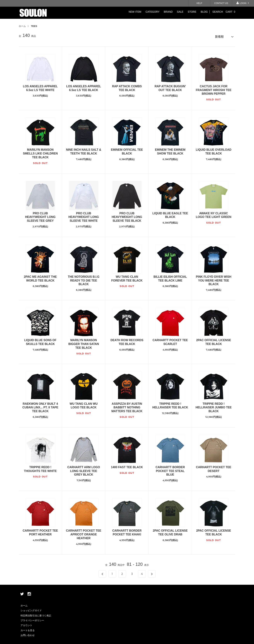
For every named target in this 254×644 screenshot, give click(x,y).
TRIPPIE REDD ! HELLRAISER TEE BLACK (170, 404)
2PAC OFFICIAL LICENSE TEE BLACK (213, 340)
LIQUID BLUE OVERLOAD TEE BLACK (213, 150)
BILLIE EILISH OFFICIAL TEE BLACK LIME (170, 277)
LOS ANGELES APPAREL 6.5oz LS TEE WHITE (40, 86)
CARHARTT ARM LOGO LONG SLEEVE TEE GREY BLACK (83, 469)
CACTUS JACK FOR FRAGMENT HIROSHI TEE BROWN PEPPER (213, 88)
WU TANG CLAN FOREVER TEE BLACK (127, 277)
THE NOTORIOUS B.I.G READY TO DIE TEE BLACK (83, 279)
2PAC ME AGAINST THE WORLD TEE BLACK (40, 277)
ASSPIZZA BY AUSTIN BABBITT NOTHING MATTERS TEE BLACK (126, 406)
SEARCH (217, 11)
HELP (199, 3)
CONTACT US (221, 3)
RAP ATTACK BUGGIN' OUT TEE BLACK (170, 86)
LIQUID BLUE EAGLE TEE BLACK (170, 213)
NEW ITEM (135, 11)
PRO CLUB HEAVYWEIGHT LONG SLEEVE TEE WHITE (83, 215)
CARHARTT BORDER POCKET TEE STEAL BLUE (170, 469)
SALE (180, 11)
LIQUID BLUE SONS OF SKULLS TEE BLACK (40, 340)
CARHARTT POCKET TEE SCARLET (170, 340)
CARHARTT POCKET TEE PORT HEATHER (40, 530)
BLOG (204, 11)
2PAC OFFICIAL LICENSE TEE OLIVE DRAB (170, 530)
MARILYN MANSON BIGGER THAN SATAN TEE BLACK (83, 342)
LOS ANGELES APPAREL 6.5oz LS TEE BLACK (83, 86)
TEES (34, 26)
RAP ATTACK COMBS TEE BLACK (127, 86)
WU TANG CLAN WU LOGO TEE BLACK (84, 404)
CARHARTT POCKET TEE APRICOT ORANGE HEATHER (83, 532)
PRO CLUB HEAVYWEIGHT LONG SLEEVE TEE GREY (40, 215)
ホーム (22, 26)
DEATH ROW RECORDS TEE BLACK (127, 340)
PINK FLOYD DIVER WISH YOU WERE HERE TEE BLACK (213, 279)
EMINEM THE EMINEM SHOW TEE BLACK (170, 150)
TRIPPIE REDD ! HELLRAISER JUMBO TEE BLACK (214, 406)
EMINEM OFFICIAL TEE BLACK (127, 150)
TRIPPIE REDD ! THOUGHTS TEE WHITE (40, 467)
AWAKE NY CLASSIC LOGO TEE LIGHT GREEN (213, 213)
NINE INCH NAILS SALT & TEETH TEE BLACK (83, 150)
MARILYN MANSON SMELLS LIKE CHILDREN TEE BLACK (40, 152)
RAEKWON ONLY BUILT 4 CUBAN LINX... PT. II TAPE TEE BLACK (40, 406)
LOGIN (243, 3)
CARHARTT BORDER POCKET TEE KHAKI (127, 530)
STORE (192, 11)
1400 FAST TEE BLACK (127, 465)
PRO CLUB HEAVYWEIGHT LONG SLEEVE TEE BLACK (127, 215)
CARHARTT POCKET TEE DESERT (213, 467)
